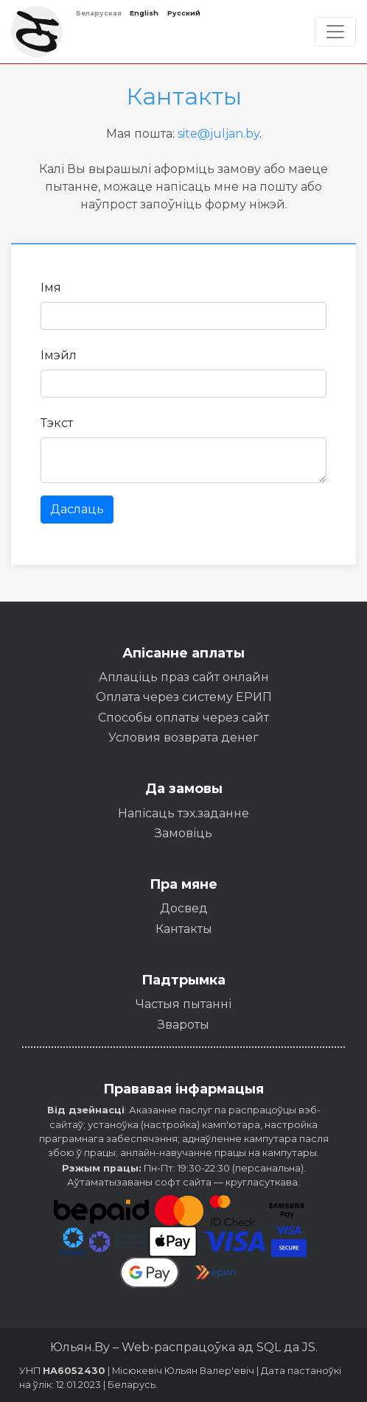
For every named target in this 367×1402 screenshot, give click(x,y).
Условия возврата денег (183, 737)
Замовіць (183, 833)
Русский (183, 13)
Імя (51, 288)
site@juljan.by (218, 134)
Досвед (184, 908)
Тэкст (57, 423)
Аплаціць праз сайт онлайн (184, 677)
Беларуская (99, 13)
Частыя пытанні (183, 1004)
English (144, 13)
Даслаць (77, 509)
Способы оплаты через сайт (183, 718)
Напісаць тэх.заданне (183, 813)
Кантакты (183, 929)
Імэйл (59, 355)
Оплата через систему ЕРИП (184, 697)
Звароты (183, 1025)
